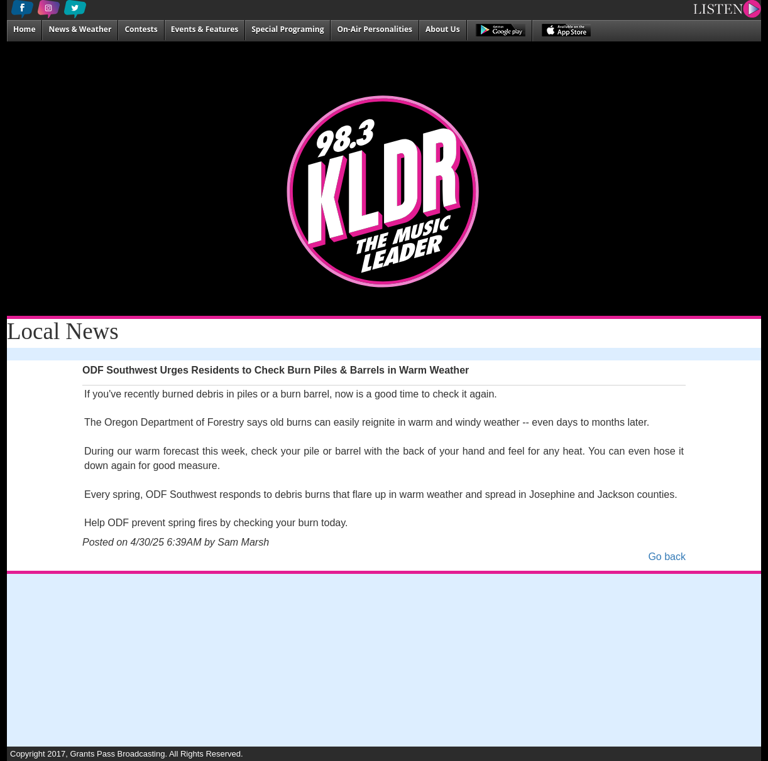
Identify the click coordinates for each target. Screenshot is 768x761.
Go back (667, 556)
